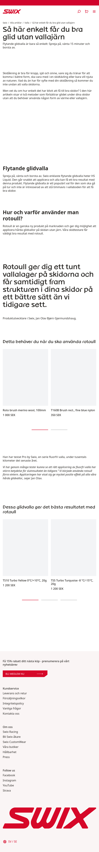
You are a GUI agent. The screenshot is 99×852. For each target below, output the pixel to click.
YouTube (8, 785)
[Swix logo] (12, 11)
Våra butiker (11, 747)
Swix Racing (10, 732)
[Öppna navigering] (94, 11)
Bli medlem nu (24, 673)
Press (6, 757)
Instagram (9, 780)
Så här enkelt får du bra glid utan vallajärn (53, 22)
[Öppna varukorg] (86, 11)
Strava (7, 790)
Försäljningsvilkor (14, 698)
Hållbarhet (9, 752)
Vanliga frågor (12, 708)
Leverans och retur (15, 693)
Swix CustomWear (14, 742)
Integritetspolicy (13, 703)
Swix (5, 22)
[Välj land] (10, 842)
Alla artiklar (16, 22)
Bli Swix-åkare (12, 737)
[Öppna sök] (79, 11)
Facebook (9, 775)
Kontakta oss (11, 713)
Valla (27, 22)
